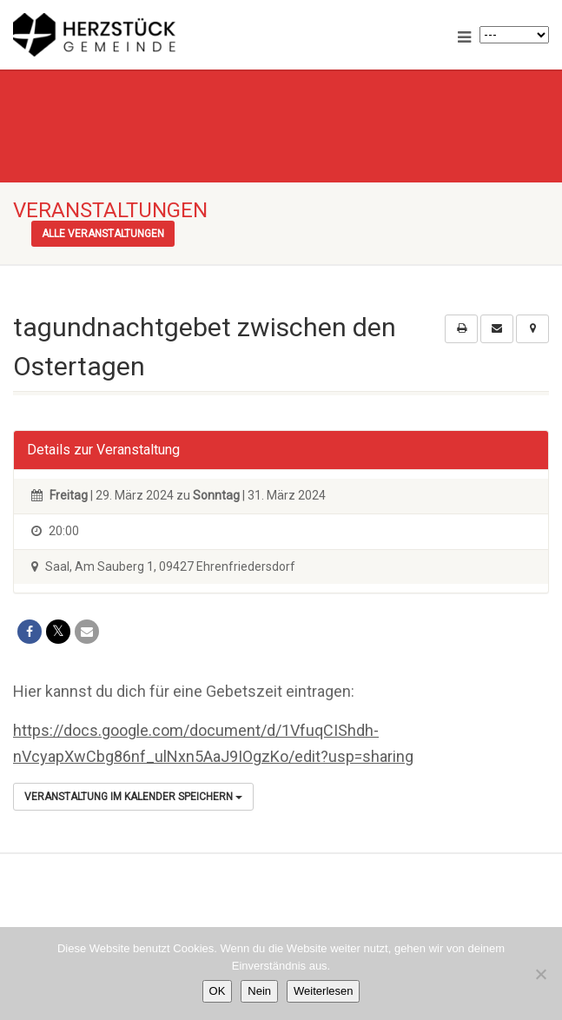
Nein (259, 990)
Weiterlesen (323, 990)
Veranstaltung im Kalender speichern (133, 797)
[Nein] (540, 974)
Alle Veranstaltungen (103, 234)
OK (217, 990)
